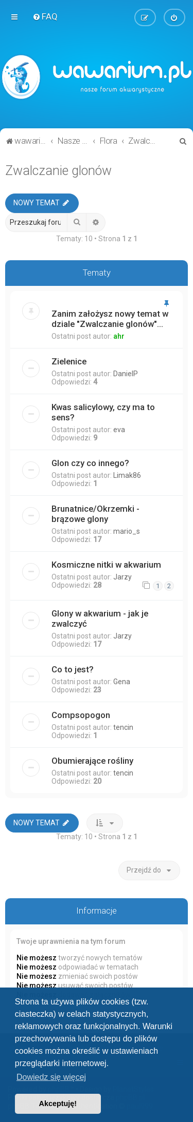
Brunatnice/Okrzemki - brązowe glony (95, 514)
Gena (121, 681)
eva (119, 429)
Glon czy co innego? (90, 463)
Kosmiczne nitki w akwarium (106, 564)
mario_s (126, 531)
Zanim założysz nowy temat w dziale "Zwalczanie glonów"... (109, 318)
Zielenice (68, 361)
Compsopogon (80, 714)
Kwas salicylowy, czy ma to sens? (103, 412)
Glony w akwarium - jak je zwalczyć (99, 618)
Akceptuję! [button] (58, 1103)
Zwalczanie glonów (58, 170)
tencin (123, 727)
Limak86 (127, 475)
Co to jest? (72, 669)
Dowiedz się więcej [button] (51, 1077)
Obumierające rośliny (92, 760)
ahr (119, 336)
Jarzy (122, 577)
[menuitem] (45, 16)
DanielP (125, 374)
